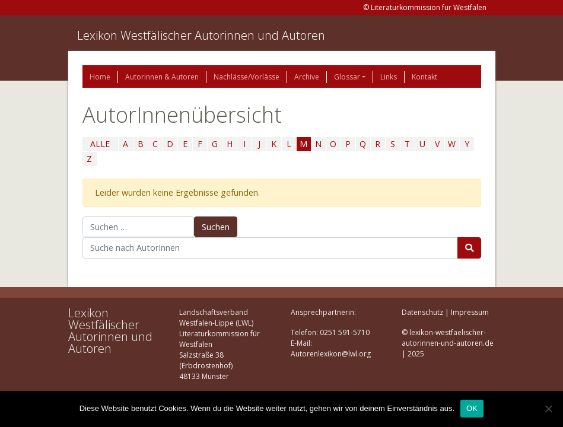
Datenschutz (422, 312)
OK (472, 408)
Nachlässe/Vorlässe (246, 77)
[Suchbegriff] (270, 248)
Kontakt (424, 77)
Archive (306, 77)
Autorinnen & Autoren (162, 77)
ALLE (100, 143)
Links (388, 77)
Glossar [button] (347, 77)
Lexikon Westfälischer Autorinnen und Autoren (201, 35)
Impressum (470, 312)
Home (100, 77)
